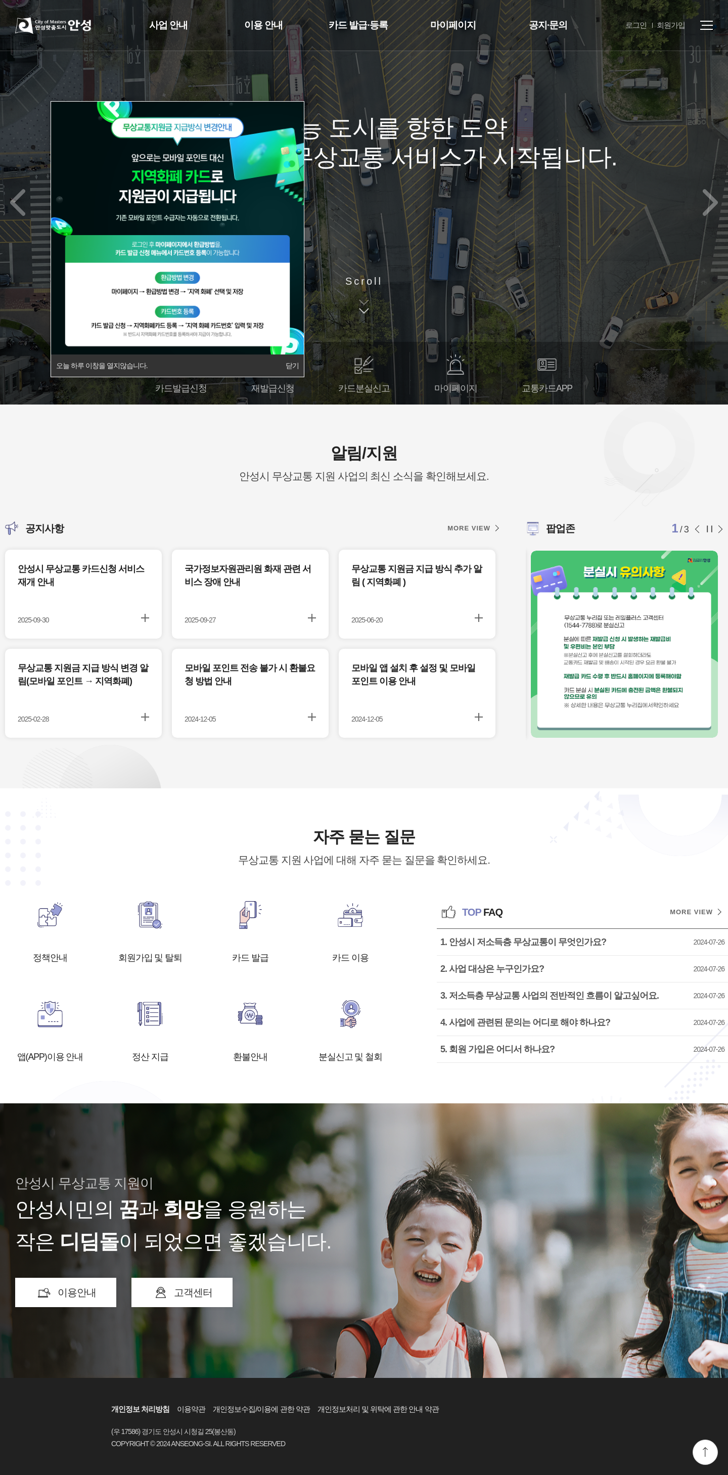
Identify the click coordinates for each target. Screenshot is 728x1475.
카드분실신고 (364, 388)
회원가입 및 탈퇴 (150, 958)
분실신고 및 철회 (350, 1057)
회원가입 (671, 25)
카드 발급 (250, 958)
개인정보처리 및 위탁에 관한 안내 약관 (378, 1409)
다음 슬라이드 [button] (719, 529)
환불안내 (250, 1057)
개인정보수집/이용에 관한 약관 (261, 1409)
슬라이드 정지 (709, 529)
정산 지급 (150, 1057)
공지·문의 (548, 25)
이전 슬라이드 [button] (699, 529)
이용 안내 (263, 25)
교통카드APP (547, 388)
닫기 (292, 366)
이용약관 (191, 1409)
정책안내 (50, 958)
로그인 (636, 25)
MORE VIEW (468, 528)
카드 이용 (350, 958)
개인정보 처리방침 (140, 1409)
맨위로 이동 (705, 1452)
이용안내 (77, 1292)
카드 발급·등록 (358, 25)
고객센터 (193, 1292)
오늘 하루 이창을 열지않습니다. (102, 366)
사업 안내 (168, 25)
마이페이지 (453, 25)
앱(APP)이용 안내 (50, 1057)
